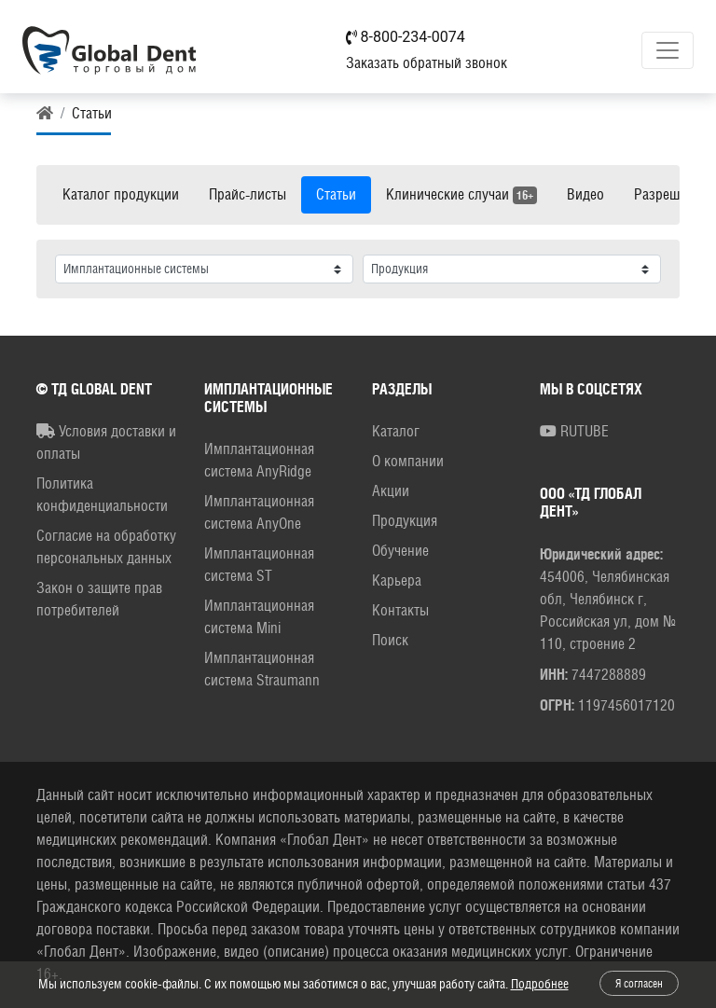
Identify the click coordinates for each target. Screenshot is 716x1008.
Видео (585, 194)
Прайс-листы (247, 194)
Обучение (400, 550)
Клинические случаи (461, 195)
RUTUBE (574, 431)
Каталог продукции (120, 194)
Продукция (404, 521)
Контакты (400, 610)
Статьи (336, 194)
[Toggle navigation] (667, 50)
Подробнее (540, 983)
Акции (390, 491)
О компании (408, 461)
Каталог (396, 431)
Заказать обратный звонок (426, 63)
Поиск (390, 640)
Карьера (396, 580)
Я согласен (639, 983)
